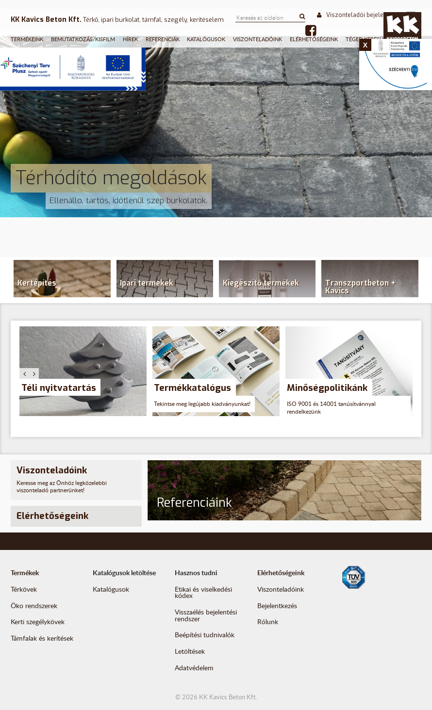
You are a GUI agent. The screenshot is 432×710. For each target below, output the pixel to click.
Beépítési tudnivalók (204, 634)
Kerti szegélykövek (38, 621)
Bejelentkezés (277, 605)
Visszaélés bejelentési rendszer (206, 615)
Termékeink (27, 38)
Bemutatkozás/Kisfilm (83, 38)
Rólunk (267, 621)
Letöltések (190, 651)
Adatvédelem (194, 667)
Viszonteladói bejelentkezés (361, 15)
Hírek (130, 38)
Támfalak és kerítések (42, 638)
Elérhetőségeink (314, 38)
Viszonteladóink (257, 38)
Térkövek (24, 589)
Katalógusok (206, 38)
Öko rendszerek (34, 605)
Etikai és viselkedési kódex (203, 592)
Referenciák (163, 38)
